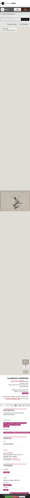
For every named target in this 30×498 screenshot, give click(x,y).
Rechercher (25, 19)
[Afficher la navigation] (2, 9)
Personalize (22, 496)
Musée (25, 9)
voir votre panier (24, 24)
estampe (25, 393)
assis (24, 423)
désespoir (10, 425)
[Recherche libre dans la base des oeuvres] (11, 19)
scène (5, 423)
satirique (12, 423)
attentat (6, 426)
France (10, 458)
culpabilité (17, 425)
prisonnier (18, 423)
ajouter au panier (12, 24)
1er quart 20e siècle (16, 459)
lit (4, 425)
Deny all (16, 496)
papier (5, 490)
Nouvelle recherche (19, 16)
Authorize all (9, 496)
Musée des (12, 399)
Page (17, 9)
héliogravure (7, 485)
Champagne (15, 458)
